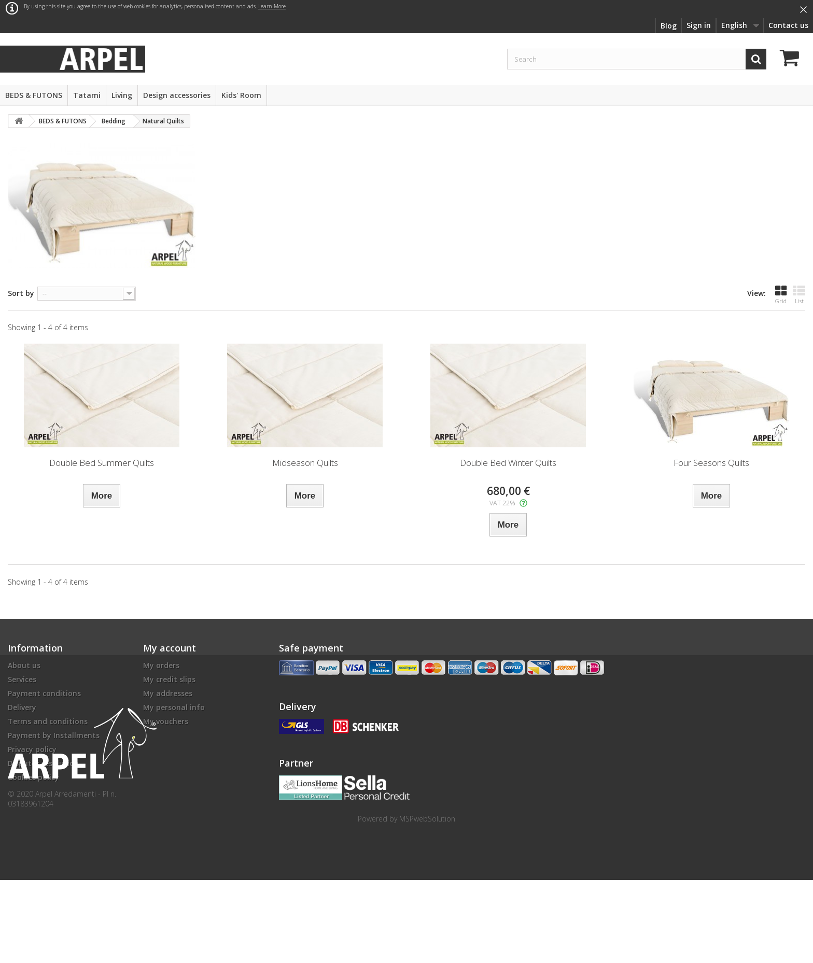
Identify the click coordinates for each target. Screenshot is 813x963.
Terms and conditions (48, 721)
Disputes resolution (43, 763)
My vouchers (165, 721)
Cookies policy (33, 777)
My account (169, 648)
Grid (781, 295)
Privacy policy (32, 749)
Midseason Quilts (305, 463)
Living (121, 95)
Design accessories (177, 95)
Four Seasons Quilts (711, 463)
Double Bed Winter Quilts (508, 463)
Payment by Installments (54, 735)
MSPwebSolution (427, 902)
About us (24, 665)
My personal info (174, 707)
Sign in (698, 25)
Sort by (21, 293)
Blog (669, 26)
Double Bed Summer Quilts (101, 463)
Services (22, 679)
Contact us (788, 25)
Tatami (87, 95)
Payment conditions (44, 693)
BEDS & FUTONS (33, 95)
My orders (161, 665)
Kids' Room (241, 95)
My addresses (167, 693)
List (799, 295)
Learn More (272, 6)
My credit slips (169, 679)
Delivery (22, 707)
